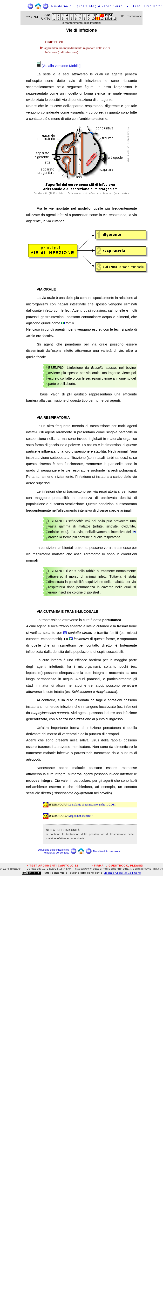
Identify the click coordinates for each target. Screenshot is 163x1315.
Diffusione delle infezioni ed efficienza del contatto (53, 851)
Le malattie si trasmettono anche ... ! (92, 804)
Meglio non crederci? (80, 816)
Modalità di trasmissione (107, 851)
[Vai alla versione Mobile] (61, 66)
